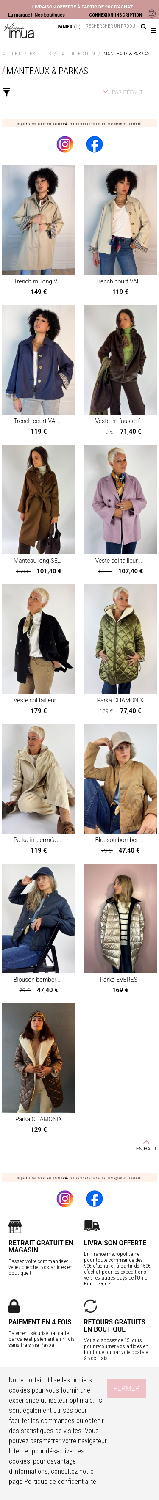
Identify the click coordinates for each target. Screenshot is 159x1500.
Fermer (126, 1388)
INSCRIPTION (128, 15)
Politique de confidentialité (60, 1482)
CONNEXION (101, 15)
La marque (19, 15)
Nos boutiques (49, 15)
